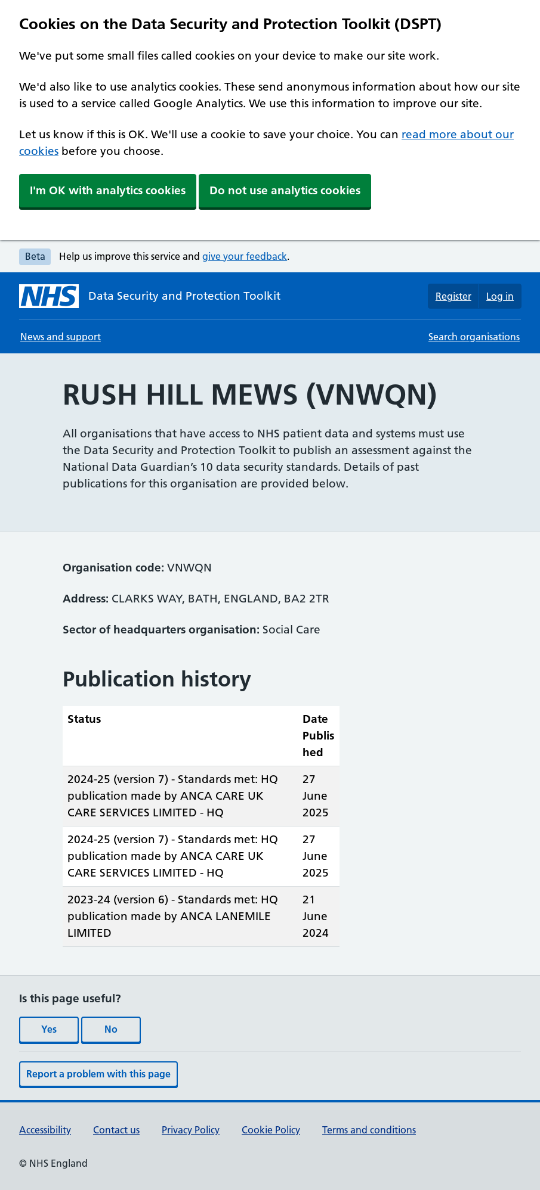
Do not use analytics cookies (284, 190)
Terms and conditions (369, 1130)
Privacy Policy (191, 1130)
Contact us (116, 1130)
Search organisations (474, 337)
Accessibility (45, 1130)
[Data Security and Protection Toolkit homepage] (149, 296)
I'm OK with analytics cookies (108, 190)
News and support (60, 337)
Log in (500, 296)
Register (453, 296)
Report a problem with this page (98, 1074)
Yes (49, 1029)
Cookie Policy (271, 1130)
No (111, 1029)
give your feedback (244, 256)
